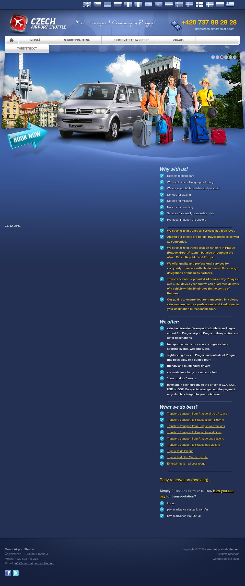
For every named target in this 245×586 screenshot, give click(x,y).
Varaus (178, 40)
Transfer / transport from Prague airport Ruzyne (197, 413)
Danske (210, 4)
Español (148, 4)
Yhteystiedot (27, 48)
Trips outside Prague (180, 451)
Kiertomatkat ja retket (131, 40)
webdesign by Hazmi (226, 558)
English (87, 4)
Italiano (138, 4)
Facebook (8, 573)
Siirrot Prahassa (77, 40)
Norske (179, 4)
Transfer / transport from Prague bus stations (195, 438)
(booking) (199, 480)
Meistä (35, 40)
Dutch (169, 4)
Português (159, 4)
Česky (97, 4)
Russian (118, 4)
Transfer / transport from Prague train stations (196, 426)
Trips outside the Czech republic (187, 457)
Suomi (199, 4)
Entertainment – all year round (186, 463)
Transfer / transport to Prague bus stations (193, 444)
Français (128, 4)
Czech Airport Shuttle (37, 23)
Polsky (220, 4)
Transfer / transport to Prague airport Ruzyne (195, 419)
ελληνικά (230, 4)
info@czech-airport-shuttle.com (214, 28)
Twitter (16, 573)
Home (11, 40)
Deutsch (107, 4)
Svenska (189, 4)
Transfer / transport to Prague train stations (194, 432)
